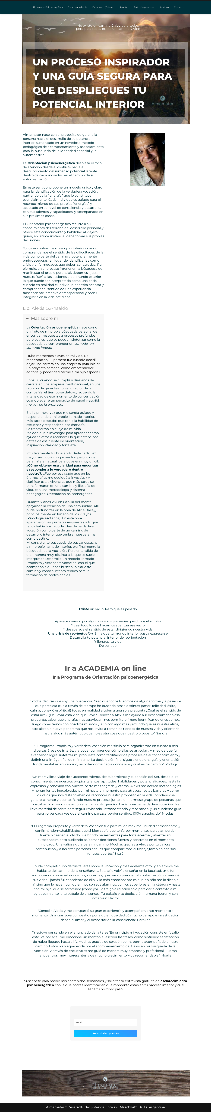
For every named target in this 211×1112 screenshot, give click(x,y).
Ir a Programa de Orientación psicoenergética (106, 677)
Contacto (179, 7)
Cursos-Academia (77, 7)
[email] (105, 1022)
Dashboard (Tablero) (103, 7)
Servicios (164, 7)
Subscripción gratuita (106, 1033)
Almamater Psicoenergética (48, 7)
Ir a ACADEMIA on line (105, 668)
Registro (124, 7)
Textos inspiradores (144, 7)
